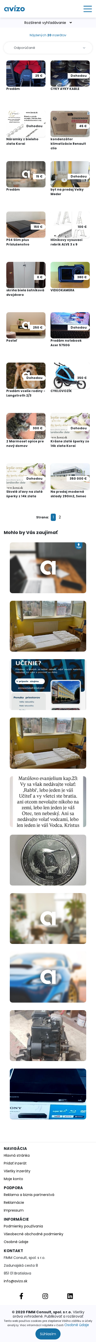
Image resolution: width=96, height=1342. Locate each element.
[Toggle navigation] (86, 9)
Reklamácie (14, 1202)
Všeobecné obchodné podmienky (33, 1234)
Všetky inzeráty (17, 1171)
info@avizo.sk (15, 1281)
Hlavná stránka (17, 1155)
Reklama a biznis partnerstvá (29, 1194)
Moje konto (13, 1178)
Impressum (14, 1210)
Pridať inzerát (15, 1163)
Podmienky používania (23, 1226)
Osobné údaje (76, 1324)
